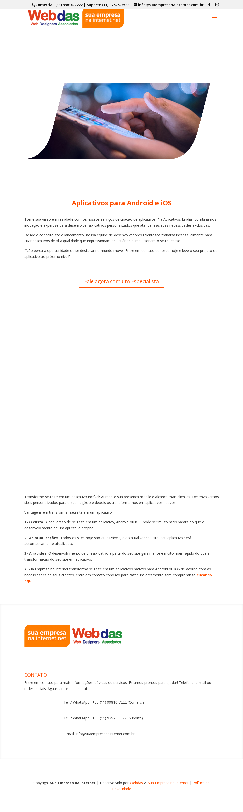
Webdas (136, 782)
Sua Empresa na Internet (169, 782)
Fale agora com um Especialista (121, 281)
